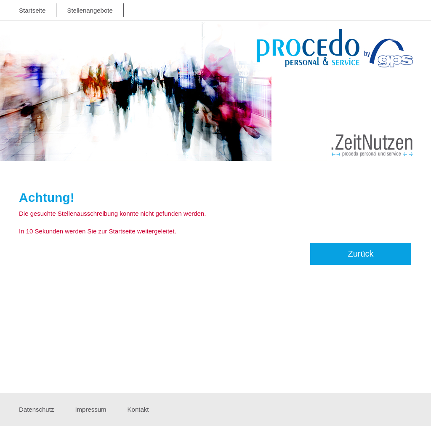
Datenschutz (36, 409)
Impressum (90, 409)
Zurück (360, 253)
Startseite (32, 10)
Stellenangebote (89, 10)
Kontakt (138, 409)
